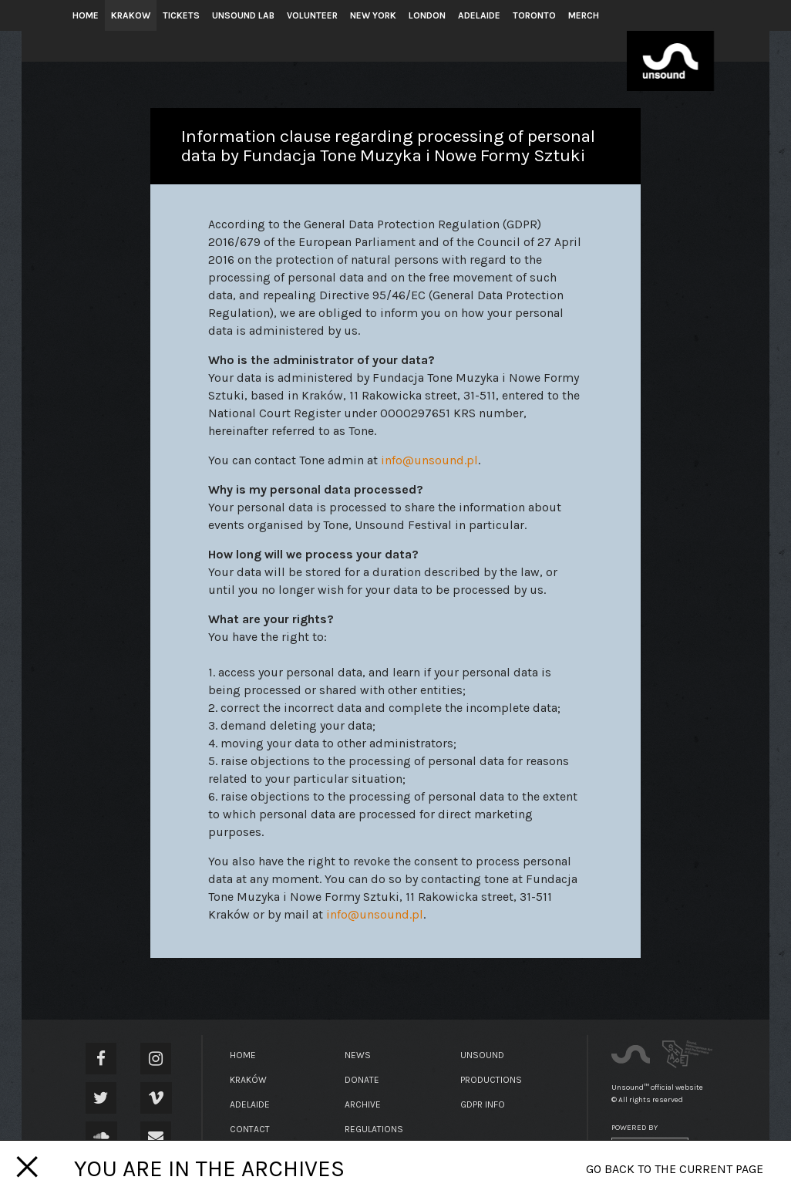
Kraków (248, 1079)
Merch (583, 15)
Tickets (181, 15)
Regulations (374, 1129)
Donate (362, 1079)
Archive (363, 1104)
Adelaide (479, 15)
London (427, 15)
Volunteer (312, 15)
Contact (250, 1129)
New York (373, 15)
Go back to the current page (674, 1169)
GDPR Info (482, 1104)
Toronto (534, 15)
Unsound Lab (243, 15)
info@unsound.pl (429, 460)
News (358, 1055)
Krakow (130, 15)
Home (85, 15)
